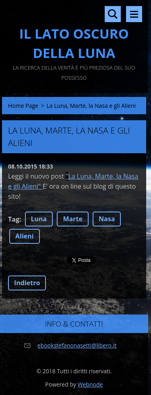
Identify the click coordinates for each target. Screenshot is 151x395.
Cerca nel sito (113, 14)
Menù (134, 14)
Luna (39, 218)
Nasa (107, 218)
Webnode (90, 384)
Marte (72, 218)
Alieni (24, 236)
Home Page (23, 105)
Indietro (27, 282)
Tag (13, 219)
